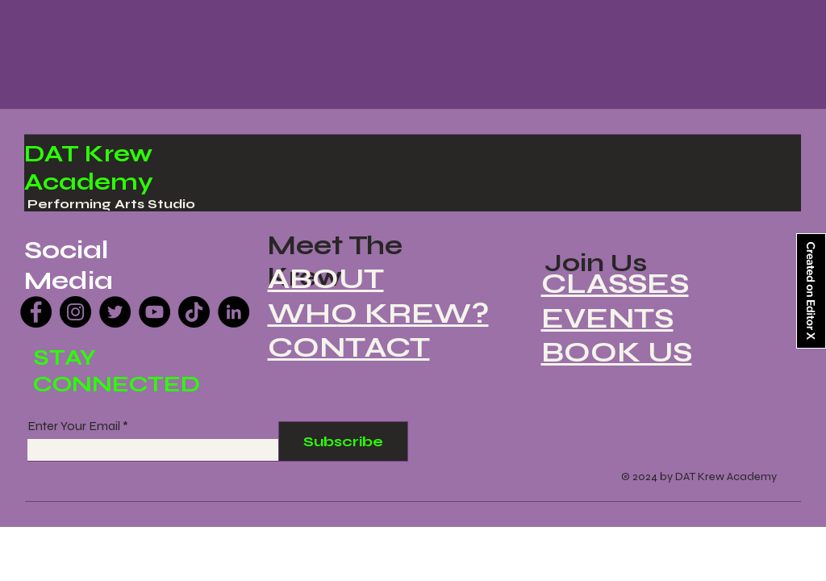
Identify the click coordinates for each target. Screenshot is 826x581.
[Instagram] (75, 312)
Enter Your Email (73, 426)
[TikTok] (194, 312)
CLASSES (615, 283)
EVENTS (607, 318)
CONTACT (349, 347)
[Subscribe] (343, 441)
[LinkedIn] (233, 312)
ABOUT (326, 278)
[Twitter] (115, 312)
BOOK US (616, 352)
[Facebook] (36, 312)
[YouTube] (154, 312)
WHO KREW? (378, 313)
